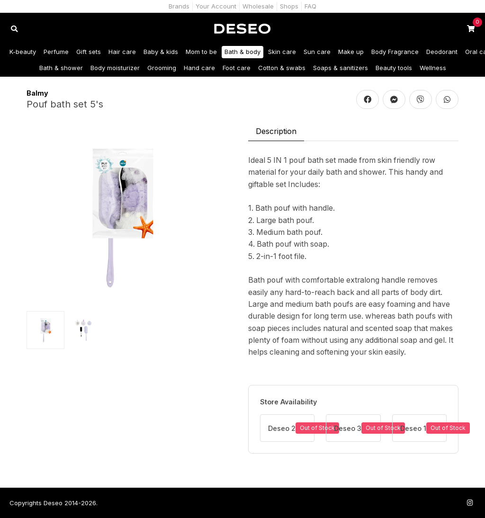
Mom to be (201, 51)
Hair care (122, 51)
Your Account (216, 6)
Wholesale (258, 6)
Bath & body (242, 51)
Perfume (56, 51)
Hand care (199, 67)
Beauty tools (394, 67)
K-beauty (22, 51)
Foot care (237, 67)
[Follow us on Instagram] (470, 503)
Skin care (282, 51)
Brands (179, 6)
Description (276, 131)
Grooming (161, 67)
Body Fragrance (395, 51)
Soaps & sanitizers (340, 67)
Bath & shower (61, 67)
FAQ (310, 6)
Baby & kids (161, 51)
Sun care (317, 51)
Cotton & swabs (281, 67)
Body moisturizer (115, 67)
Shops (289, 6)
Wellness (433, 67)
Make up (351, 51)
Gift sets (88, 51)
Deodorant (442, 51)
